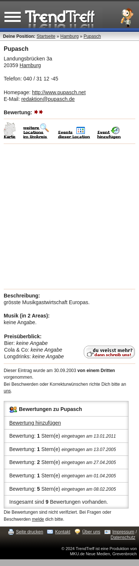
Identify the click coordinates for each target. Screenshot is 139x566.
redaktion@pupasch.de (48, 99)
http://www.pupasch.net (59, 92)
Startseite (46, 36)
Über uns (91, 531)
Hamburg (69, 36)
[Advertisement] (69, 216)
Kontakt (62, 531)
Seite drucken (29, 531)
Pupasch (92, 36)
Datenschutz (122, 537)
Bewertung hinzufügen (35, 423)
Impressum (123, 531)
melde (38, 519)
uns (7, 391)
